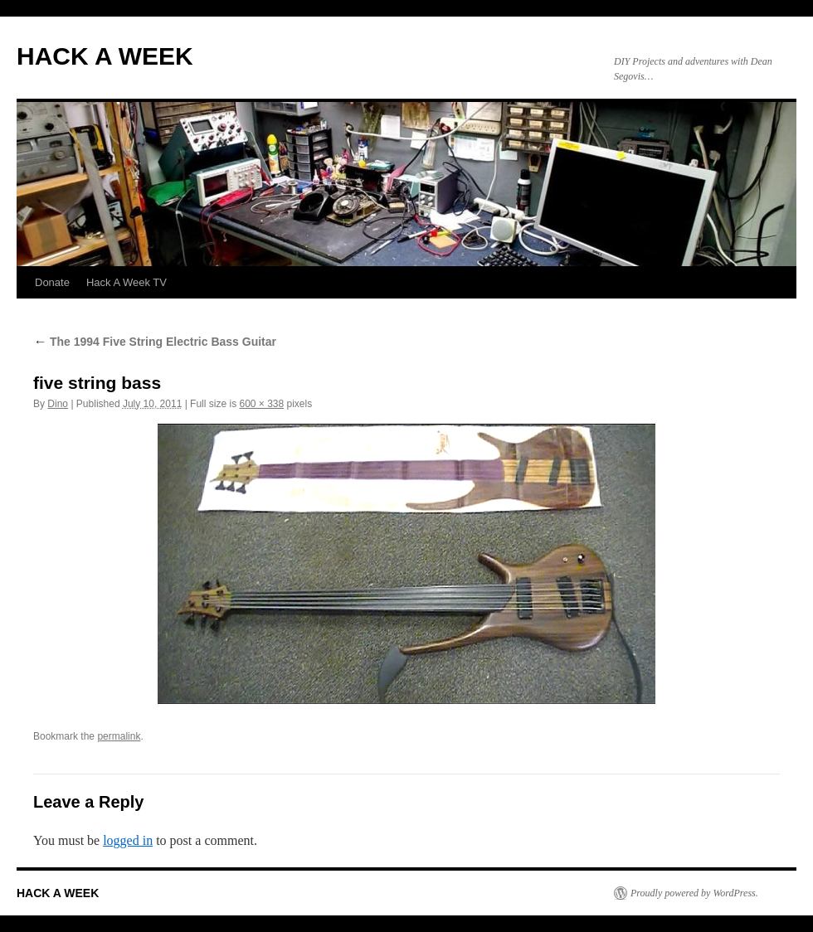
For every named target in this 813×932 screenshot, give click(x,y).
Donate (52, 282)
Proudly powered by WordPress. (694, 893)
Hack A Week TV (126, 282)
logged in (128, 840)
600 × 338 (261, 404)
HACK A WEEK (105, 56)
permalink (118, 736)
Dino (57, 404)
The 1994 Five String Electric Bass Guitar (154, 341)
